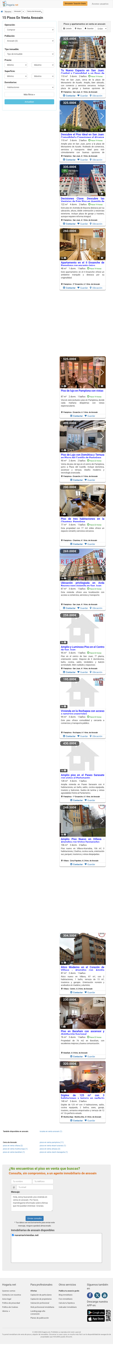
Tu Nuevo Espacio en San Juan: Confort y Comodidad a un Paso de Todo (82, 73)
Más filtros (29, 94)
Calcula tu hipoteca (67, 1301)
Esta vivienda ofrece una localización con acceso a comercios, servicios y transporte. (82, 593)
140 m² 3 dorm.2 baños (82, 1109)
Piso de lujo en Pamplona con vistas (82, 390)
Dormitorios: (11, 82)
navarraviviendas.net (27, 1235)
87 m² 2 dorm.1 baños (82, 404)
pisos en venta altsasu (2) (50, 1149)
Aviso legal (6, 1298)
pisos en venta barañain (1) (14, 1152)
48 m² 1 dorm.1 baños (82, 276)
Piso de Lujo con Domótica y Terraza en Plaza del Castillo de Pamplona (82, 456)
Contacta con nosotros (11, 1294)
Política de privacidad (11, 1301)
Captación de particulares (41, 1294)
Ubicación (95, 95)
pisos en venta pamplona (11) (52, 1142)
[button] (34, 12)
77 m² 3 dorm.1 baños (82, 532)
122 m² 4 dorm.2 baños (82, 212)
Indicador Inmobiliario (68, 1305)
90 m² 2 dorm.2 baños (82, 468)
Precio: (8, 60)
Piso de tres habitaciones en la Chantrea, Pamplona (82, 520)
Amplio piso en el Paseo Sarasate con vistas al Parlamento (82, 776)
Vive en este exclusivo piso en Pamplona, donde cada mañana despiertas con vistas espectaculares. (82, 403)
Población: (10, 36)
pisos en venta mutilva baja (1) (15, 1149)
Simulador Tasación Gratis (75, 4)
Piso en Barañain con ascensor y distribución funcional (82, 1033)
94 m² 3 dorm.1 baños (82, 725)
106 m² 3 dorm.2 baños (82, 853)
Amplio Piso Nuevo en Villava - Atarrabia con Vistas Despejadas (82, 840)
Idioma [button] (6, 1308)
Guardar (82, 95)
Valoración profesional (39, 1301)
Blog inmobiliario (65, 1294)
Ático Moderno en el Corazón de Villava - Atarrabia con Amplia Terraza (82, 970)
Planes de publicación (39, 1314)
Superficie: (10, 71)
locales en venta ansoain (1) (51, 1131)
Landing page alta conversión (37, 1309)
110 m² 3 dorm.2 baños (82, 84)
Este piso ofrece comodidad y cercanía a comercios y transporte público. (82, 721)
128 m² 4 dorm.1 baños (82, 789)
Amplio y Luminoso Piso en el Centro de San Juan (82, 648)
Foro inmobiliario (65, 1298)
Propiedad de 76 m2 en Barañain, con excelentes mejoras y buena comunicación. (82, 1042)
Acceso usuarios (100, 4)
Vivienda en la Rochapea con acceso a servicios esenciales (82, 712)
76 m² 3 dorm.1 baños (82, 1045)
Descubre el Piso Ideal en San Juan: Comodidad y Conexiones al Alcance (82, 136)
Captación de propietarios (41, 1298)
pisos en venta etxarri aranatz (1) (53, 1146)
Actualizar (29, 102)
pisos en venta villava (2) (13, 1146)
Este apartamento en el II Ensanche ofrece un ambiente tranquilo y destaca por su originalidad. (82, 275)
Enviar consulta (35, 1218)
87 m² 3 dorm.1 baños (82, 596)
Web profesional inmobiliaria (42, 1305)
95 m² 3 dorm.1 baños (82, 661)
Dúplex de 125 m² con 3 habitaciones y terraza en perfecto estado (82, 1098)
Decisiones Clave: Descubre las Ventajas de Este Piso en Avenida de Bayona (82, 201)
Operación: (10, 25)
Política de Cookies (10, 1305)
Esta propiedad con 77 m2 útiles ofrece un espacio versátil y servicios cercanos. (82, 529)
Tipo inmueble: (12, 49)
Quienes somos (8, 1291)
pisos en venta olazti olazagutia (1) (54, 1152)
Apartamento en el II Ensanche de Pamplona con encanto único (82, 264)
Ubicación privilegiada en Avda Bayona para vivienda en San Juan (82, 584)
